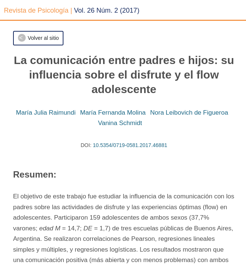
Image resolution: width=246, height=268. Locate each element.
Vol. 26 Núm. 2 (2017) (106, 10)
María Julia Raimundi (46, 112)
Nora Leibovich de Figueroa (189, 112)
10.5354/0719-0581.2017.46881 (130, 145)
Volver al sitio (43, 38)
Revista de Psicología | (38, 10)
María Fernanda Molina (113, 112)
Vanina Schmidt (120, 123)
